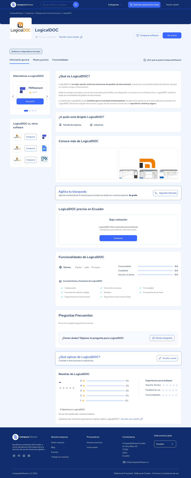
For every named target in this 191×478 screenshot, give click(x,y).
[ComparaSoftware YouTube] (19, 455)
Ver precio (172, 35)
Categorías (115, 4)
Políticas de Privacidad (123, 473)
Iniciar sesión (172, 4)
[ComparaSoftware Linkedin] (14, 455)
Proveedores (93, 437)
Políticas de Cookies (142, 473)
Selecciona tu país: (163, 435)
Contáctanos (128, 437)
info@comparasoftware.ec (135, 462)
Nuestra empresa (59, 437)
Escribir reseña (167, 358)
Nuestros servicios (94, 442)
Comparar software (147, 35)
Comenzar (118, 238)
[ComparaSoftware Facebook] (24, 455)
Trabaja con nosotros (60, 457)
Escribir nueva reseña (71, 37)
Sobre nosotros (57, 442)
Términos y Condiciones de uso (165, 473)
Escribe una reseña (132, 419)
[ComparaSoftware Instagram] (29, 455)
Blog (53, 447)
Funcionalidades (60, 59)
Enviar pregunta (162, 338)
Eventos (54, 452)
